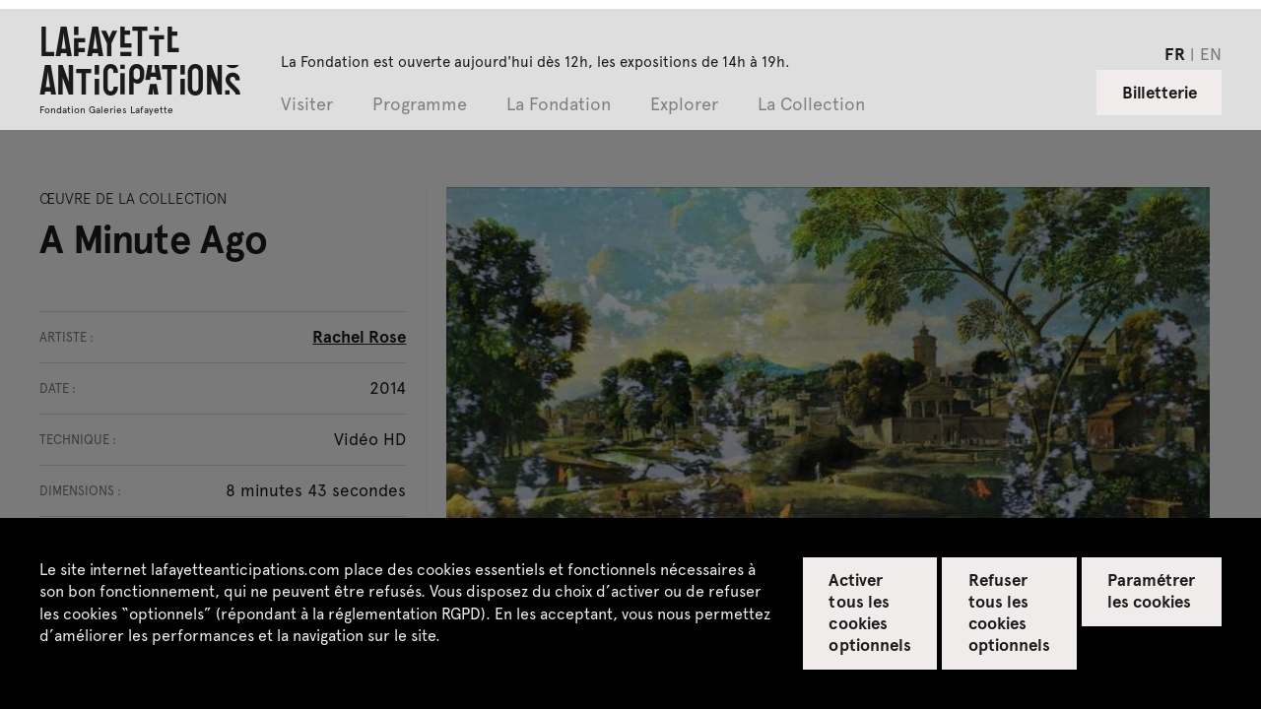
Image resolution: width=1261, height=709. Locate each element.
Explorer (684, 105)
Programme (419, 105)
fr (1174, 53)
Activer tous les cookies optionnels (869, 611)
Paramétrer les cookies (1151, 589)
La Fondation (558, 105)
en (1211, 53)
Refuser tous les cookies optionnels (1009, 611)
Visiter (307, 105)
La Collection (811, 105)
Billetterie (1159, 91)
